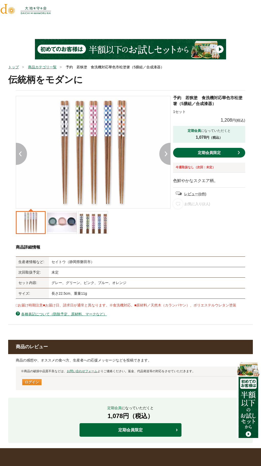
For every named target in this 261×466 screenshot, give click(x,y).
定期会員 (194, 131)
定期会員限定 (209, 152)
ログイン (32, 382)
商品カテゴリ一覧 (42, 67)
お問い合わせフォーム (82, 371)
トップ (13, 67)
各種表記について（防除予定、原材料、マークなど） (64, 314)
